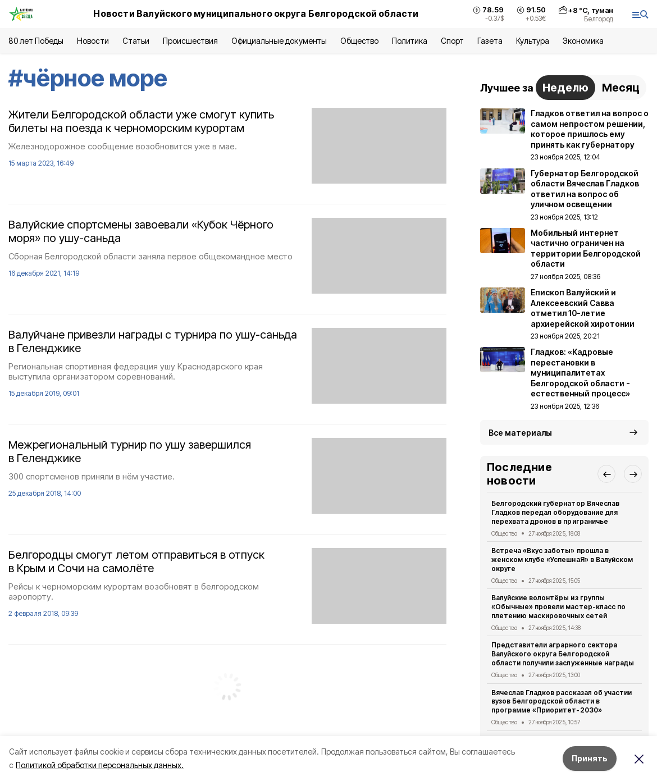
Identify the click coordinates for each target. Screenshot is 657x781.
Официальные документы (279, 40)
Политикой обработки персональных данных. (100, 765)
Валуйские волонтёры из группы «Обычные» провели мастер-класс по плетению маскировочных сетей (558, 606)
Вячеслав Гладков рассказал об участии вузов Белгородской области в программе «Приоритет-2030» (561, 701)
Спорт (452, 40)
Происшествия (190, 40)
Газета (490, 40)
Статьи (135, 40)
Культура (532, 40)
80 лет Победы (35, 40)
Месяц (621, 87)
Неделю (565, 87)
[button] (606, 474)
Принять (590, 758)
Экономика (583, 40)
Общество (359, 40)
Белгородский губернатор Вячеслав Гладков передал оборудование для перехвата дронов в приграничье (555, 512)
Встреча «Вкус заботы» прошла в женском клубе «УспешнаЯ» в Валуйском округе (562, 559)
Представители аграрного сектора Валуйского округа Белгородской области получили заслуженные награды (562, 654)
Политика (409, 40)
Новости (92, 40)
